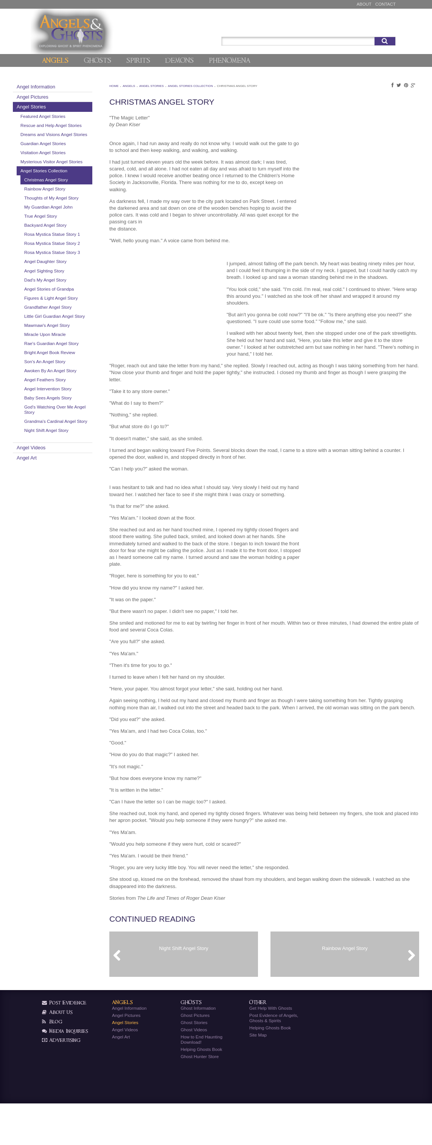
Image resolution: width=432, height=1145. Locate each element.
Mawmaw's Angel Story (78, 372)
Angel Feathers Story (76, 437)
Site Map (258, 1076)
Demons (179, 60)
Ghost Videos (193, 1070)
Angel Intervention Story (79, 446)
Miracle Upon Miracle (76, 381)
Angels (55, 60)
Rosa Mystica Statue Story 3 (75, 287)
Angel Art (58, 521)
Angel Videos (62, 511)
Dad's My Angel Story (76, 316)
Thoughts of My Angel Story (76, 216)
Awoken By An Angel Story (75, 426)
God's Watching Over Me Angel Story (79, 468)
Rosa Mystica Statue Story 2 (75, 273)
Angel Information (67, 87)
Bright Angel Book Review (80, 405)
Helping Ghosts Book (201, 1090)
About (364, 4)
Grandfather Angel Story (79, 349)
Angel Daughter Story (76, 298)
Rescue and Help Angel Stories (74, 128)
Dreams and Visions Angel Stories (77, 142)
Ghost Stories (193, 1063)
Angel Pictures (63, 97)
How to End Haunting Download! (201, 1080)
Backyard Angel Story (76, 246)
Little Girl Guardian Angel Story (79, 361)
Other (258, 1044)
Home (132, 86)
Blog (52, 1063)
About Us (57, 1053)
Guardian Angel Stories (74, 154)
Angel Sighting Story (75, 307)
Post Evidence (64, 1044)
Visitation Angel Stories (73, 163)
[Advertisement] (331, 165)
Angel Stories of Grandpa (80, 325)
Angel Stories (62, 107)
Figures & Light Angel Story (76, 338)
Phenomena (229, 60)
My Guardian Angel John (79, 228)
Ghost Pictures (195, 1056)
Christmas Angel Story (77, 195)
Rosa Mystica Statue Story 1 (75, 258)
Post (362, 23)
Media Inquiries (65, 1072)
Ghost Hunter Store (199, 1097)
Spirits (138, 60)
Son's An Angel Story (75, 414)
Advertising (61, 1081)
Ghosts (97, 60)
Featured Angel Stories (73, 116)
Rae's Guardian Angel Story (76, 393)
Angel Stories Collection (74, 186)
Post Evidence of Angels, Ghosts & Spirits (273, 1059)
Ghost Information (198, 1049)
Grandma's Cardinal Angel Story (75, 482)
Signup (384, 23)
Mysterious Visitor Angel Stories (75, 175)
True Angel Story (71, 237)
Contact (385, 4)
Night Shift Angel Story (77, 493)
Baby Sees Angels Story (79, 455)
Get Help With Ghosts (270, 1049)
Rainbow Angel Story (75, 204)
